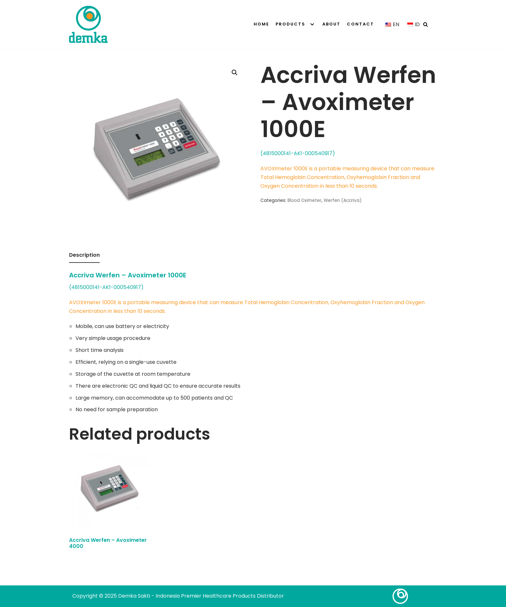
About (331, 24)
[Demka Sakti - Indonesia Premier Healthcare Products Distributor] (88, 24)
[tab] (84, 255)
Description (84, 255)
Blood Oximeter (304, 200)
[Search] (425, 24)
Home (261, 24)
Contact (360, 24)
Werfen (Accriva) (343, 200)
